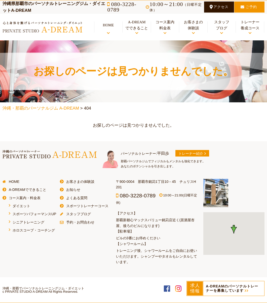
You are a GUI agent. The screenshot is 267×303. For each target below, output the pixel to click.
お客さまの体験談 (80, 182)
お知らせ (73, 190)
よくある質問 (76, 198)
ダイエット (21, 206)
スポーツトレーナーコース (87, 206)
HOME (14, 182)
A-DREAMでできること (27, 190)
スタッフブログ (78, 214)
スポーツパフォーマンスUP (34, 214)
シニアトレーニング (28, 222)
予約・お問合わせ (80, 222)
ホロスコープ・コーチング (34, 230)
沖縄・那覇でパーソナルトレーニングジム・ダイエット (43, 288)
